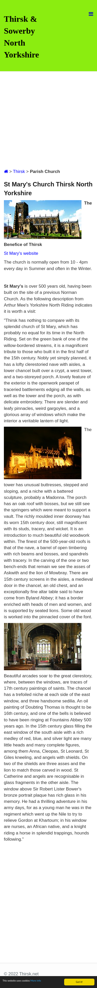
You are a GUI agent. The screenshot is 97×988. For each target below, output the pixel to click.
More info (36, 980)
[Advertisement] (48, 120)
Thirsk (19, 171)
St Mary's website (21, 253)
